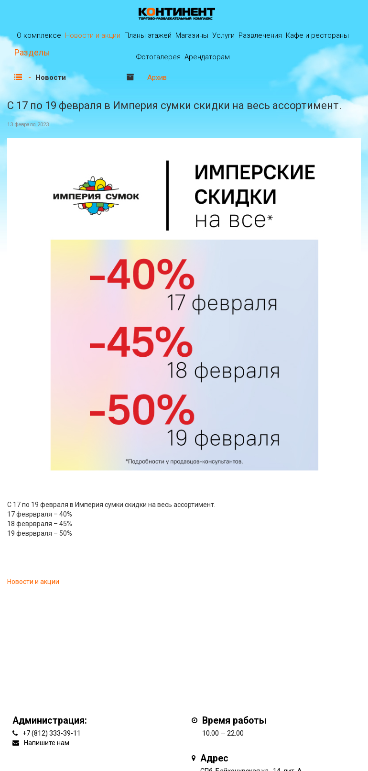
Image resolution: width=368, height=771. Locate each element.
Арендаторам (207, 57)
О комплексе (39, 35)
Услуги (223, 35)
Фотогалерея (158, 57)
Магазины (191, 35)
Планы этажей (148, 35)
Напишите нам (46, 743)
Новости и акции (92, 35)
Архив (157, 77)
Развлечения (260, 35)
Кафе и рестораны (317, 35)
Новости (50, 77)
